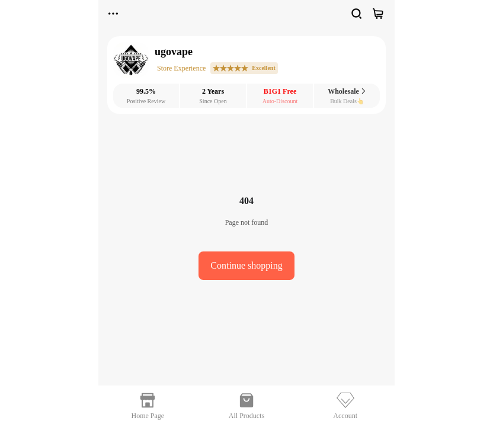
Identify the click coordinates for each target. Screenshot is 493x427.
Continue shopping (246, 265)
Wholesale (347, 91)
